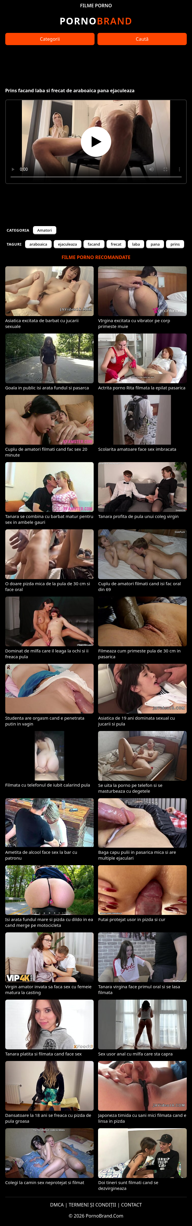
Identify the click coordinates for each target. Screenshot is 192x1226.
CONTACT (131, 1205)
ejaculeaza (67, 244)
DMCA (57, 1205)
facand (94, 244)
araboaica (38, 244)
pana (155, 244)
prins (175, 244)
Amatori (44, 230)
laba (136, 244)
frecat (116, 244)
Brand (96, 21)
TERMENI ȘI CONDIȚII (92, 1205)
